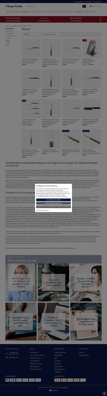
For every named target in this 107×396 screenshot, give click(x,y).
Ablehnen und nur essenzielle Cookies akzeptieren (53, 207)
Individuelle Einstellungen (42, 210)
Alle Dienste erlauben (53, 200)
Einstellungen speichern (53, 203)
